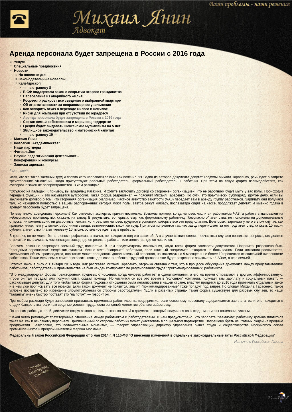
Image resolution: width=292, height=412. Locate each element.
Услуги (19, 62)
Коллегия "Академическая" (37, 143)
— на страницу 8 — (39, 88)
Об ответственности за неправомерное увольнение (67, 105)
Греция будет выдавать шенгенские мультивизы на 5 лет (72, 126)
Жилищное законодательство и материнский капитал (68, 130)
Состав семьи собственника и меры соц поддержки (67, 122)
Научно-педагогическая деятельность (46, 156)
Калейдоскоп (30, 83)
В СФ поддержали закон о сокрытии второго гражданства (72, 92)
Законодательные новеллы (42, 79)
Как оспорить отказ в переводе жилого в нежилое (65, 109)
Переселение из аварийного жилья (53, 96)
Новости (21, 71)
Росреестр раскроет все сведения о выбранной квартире (72, 101)
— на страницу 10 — (40, 135)
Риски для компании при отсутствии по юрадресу (65, 113)
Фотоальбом (24, 152)
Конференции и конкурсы (36, 160)
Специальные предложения (38, 66)
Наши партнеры (27, 147)
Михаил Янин (25, 139)
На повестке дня (32, 75)
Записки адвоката (29, 165)
